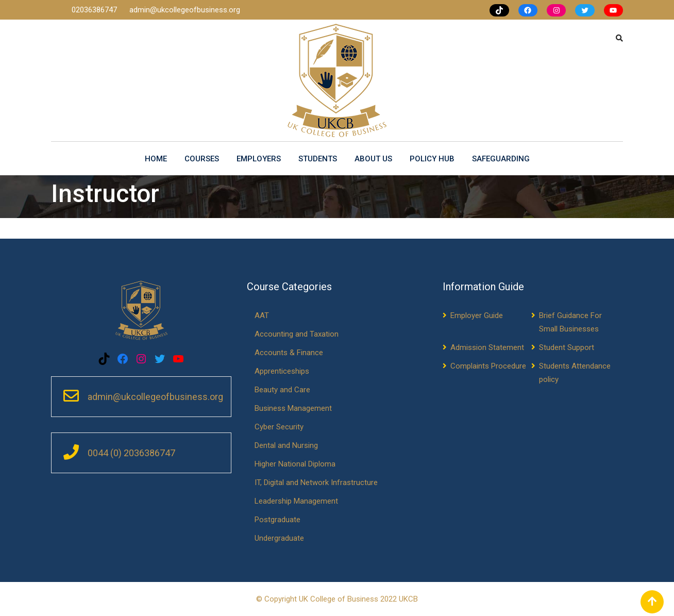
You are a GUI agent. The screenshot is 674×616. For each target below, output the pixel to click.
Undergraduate (279, 538)
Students (317, 158)
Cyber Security (279, 426)
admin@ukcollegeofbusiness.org (184, 9)
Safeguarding (501, 158)
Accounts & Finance (289, 352)
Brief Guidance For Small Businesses (570, 322)
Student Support (566, 347)
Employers (259, 158)
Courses (201, 158)
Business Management (293, 408)
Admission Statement (487, 347)
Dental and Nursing (286, 445)
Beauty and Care (282, 389)
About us (373, 158)
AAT (262, 315)
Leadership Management (296, 501)
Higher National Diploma (295, 464)
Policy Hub (432, 158)
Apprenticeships (282, 371)
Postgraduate (277, 519)
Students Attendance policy (575, 372)
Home (156, 158)
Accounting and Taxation (297, 334)
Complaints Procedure (488, 366)
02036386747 (95, 9)
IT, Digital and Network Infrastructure (316, 482)
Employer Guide (476, 315)
